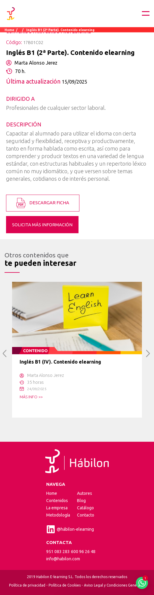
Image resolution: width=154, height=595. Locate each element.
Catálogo (85, 507)
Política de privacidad (27, 585)
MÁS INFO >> (31, 397)
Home (9, 30)
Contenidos (57, 500)
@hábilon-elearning (70, 529)
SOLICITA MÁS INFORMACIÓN (42, 224)
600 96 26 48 (83, 551)
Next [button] (148, 353)
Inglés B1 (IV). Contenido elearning (60, 361)
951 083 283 (58, 551)
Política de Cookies (65, 585)
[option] (77, 350)
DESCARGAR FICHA (42, 203)
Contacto (85, 515)
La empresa (57, 507)
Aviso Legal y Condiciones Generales (114, 585)
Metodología (58, 515)
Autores (84, 493)
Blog (81, 500)
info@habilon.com (63, 558)
